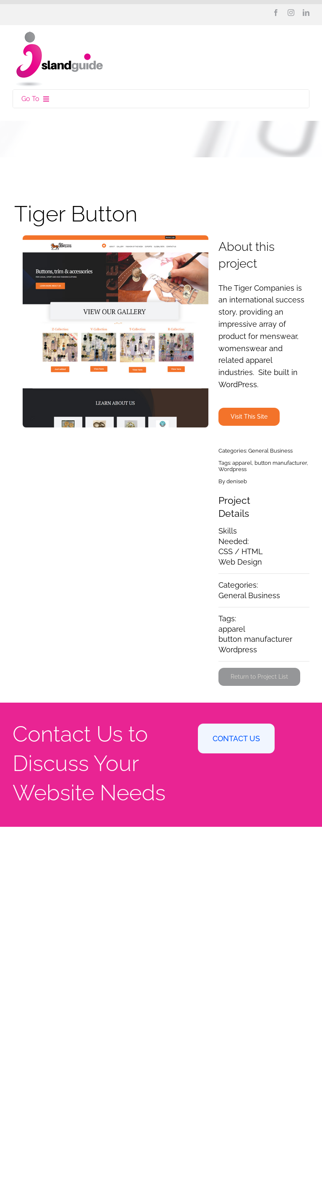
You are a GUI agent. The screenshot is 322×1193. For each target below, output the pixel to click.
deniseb (236, 481)
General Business (270, 451)
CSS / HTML (240, 551)
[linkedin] (306, 12)
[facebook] (276, 12)
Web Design (240, 561)
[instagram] (291, 12)
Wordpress (232, 469)
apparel (242, 463)
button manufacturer (280, 463)
